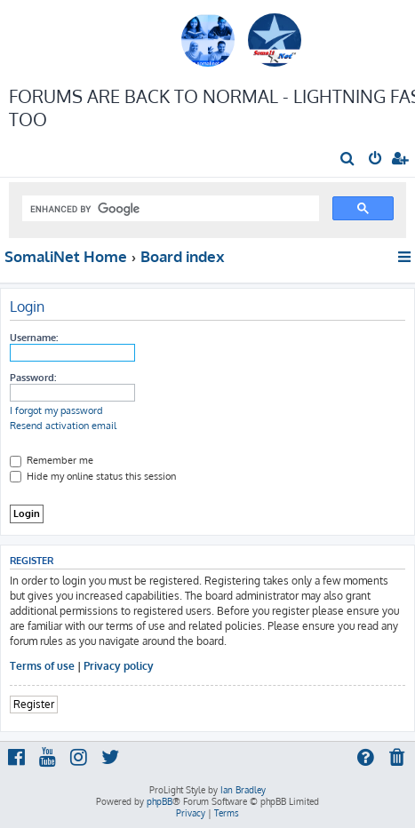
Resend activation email (63, 425)
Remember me (51, 460)
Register (33, 704)
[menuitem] (348, 160)
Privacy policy (119, 666)
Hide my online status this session (93, 476)
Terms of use (42, 666)
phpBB (159, 801)
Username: (34, 337)
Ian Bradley (243, 789)
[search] (168, 209)
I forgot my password (56, 410)
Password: (33, 377)
